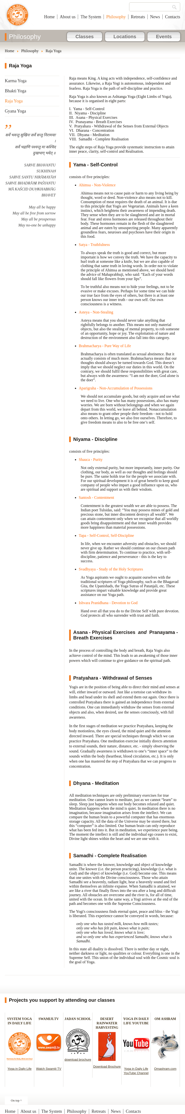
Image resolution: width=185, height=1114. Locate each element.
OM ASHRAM (165, 1019)
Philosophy (116, 16)
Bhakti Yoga (15, 90)
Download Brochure (107, 1066)
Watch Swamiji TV (48, 1068)
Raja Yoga (14, 101)
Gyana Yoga (15, 111)
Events (164, 36)
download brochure (78, 1059)
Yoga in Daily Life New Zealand (17, 17)
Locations (124, 36)
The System (90, 16)
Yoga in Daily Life (19, 1068)
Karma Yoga (15, 80)
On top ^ (16, 1100)
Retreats (138, 16)
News (155, 16)
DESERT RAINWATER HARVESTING (107, 1023)
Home (49, 16)
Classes (84, 36)
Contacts (172, 16)
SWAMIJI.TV (49, 1019)
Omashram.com (165, 1068)
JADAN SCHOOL (78, 1019)
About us (68, 16)
